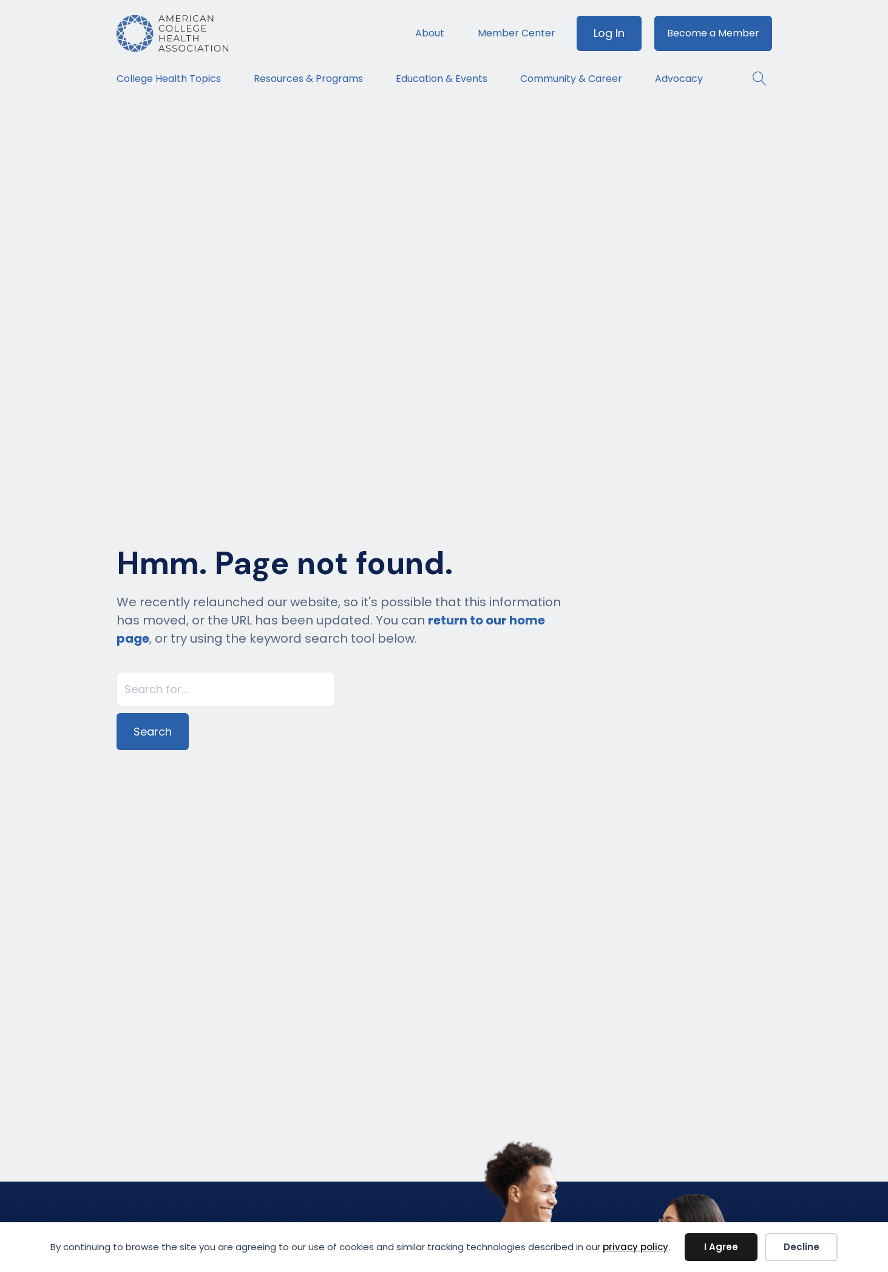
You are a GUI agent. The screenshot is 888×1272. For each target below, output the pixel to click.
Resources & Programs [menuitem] (308, 79)
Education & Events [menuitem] (441, 79)
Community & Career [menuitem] (571, 79)
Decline (801, 1246)
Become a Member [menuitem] (713, 33)
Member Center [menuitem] (516, 33)
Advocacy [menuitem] (679, 79)
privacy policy (635, 1246)
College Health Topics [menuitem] (169, 79)
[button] (753, 78)
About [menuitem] (429, 33)
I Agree (721, 1246)
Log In (609, 33)
